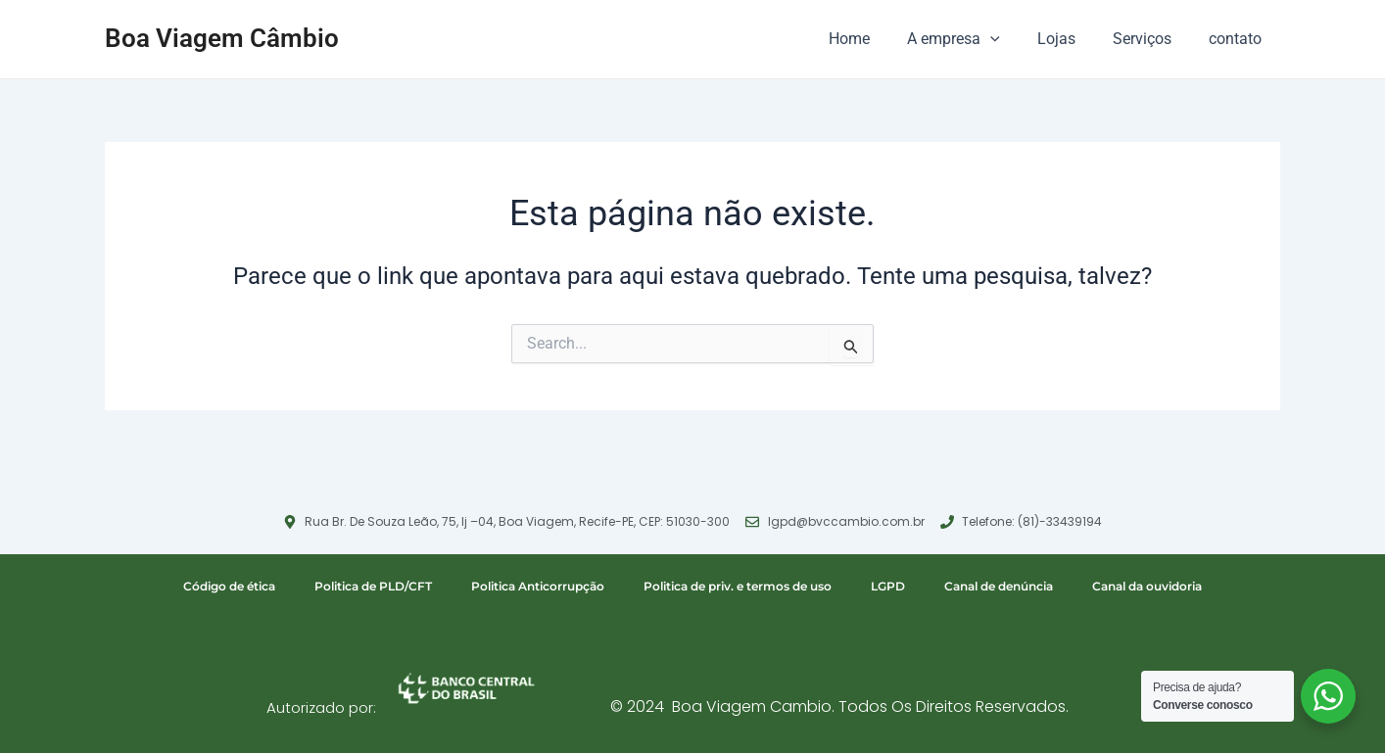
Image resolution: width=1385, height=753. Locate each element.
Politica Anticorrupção (537, 586)
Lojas (1071, 38)
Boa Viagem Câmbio (222, 38)
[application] (1011, 39)
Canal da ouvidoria (1147, 586)
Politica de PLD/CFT (373, 586)
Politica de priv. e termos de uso (738, 586)
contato (1238, 38)
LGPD (888, 586)
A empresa (974, 39)
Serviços (1151, 38)
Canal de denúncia (998, 586)
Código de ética (229, 586)
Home (875, 38)
